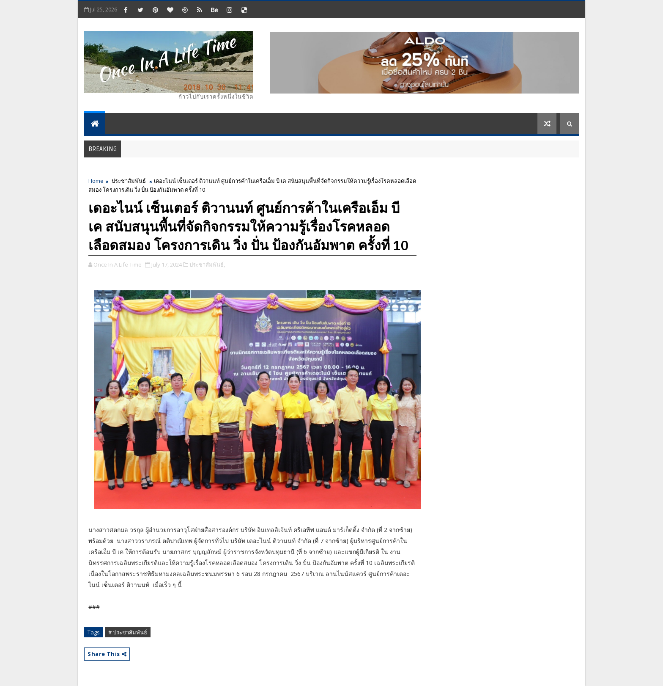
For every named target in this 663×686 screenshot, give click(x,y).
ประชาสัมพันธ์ (129, 181)
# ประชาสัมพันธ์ (127, 632)
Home (96, 181)
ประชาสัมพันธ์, (207, 264)
